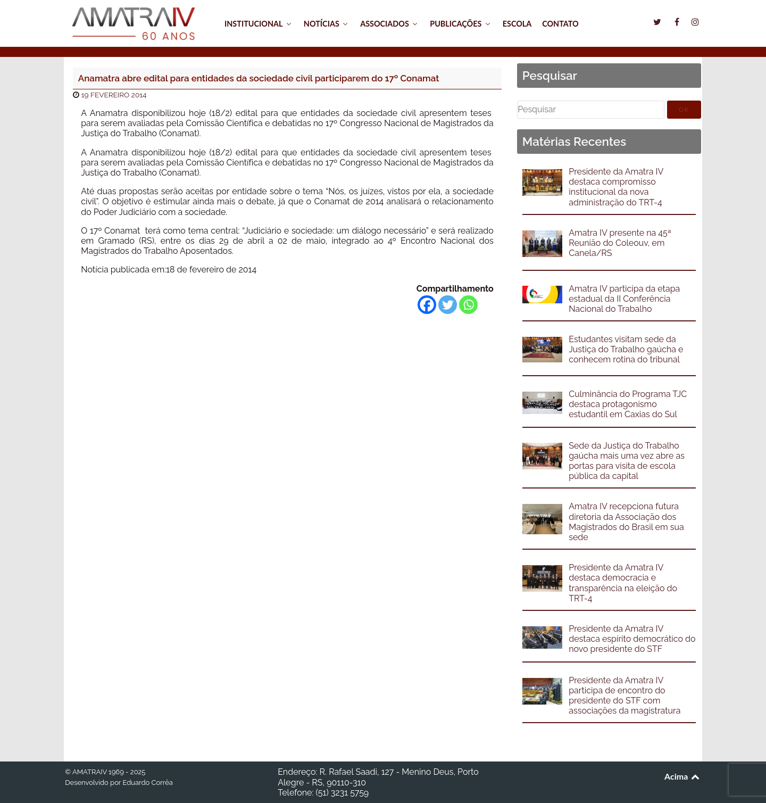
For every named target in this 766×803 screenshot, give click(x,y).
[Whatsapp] (468, 304)
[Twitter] (447, 304)
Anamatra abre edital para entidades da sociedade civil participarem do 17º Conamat (258, 78)
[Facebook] (427, 304)
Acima (682, 776)
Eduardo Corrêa (147, 783)
